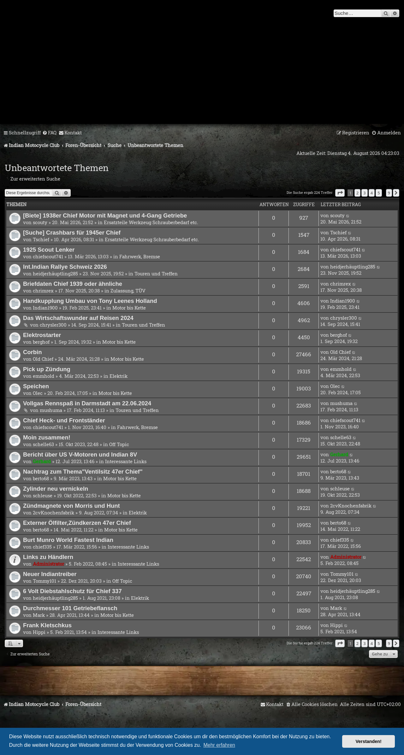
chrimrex (43, 290)
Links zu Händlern (48, 557)
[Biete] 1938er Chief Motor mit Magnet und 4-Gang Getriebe (105, 215)
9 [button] (389, 193)
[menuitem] (49, 132)
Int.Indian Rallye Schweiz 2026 (65, 266)
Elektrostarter (42, 335)
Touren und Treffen (156, 273)
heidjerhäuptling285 (55, 273)
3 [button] (364, 193)
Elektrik (119, 376)
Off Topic (119, 444)
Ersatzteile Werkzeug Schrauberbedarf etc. (151, 222)
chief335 (42, 546)
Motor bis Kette (129, 307)
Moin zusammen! (46, 437)
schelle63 (43, 444)
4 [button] (372, 193)
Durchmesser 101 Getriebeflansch (70, 608)
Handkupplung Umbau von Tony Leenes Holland (90, 301)
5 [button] (378, 193)
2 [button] (357, 193)
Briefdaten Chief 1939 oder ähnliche (72, 283)
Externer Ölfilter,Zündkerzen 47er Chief (77, 522)
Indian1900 (45, 307)
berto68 (41, 478)
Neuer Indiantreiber (49, 574)
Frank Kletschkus (47, 625)
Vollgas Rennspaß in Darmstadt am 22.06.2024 (87, 403)
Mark (39, 615)
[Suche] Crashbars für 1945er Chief (72, 232)
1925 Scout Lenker (48, 249)
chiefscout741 (48, 256)
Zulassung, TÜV (128, 290)
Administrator (48, 564)
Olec (38, 393)
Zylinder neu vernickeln (55, 488)
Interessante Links (125, 461)
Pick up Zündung (46, 369)
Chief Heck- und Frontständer (64, 420)
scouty (40, 222)
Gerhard (42, 461)
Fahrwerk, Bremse (139, 256)
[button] (340, 193)
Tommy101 (44, 581)
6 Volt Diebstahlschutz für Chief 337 (72, 591)
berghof (41, 342)
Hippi (39, 632)
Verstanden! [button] (369, 741)
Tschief (41, 239)
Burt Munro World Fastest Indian (68, 540)
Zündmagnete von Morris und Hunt (71, 505)
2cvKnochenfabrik (53, 512)
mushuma (51, 410)
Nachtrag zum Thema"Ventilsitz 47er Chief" (83, 471)
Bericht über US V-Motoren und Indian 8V (80, 454)
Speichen (36, 386)
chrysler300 (53, 325)
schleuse (42, 495)
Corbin (32, 352)
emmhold (43, 376)
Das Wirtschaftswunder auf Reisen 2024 (78, 318)
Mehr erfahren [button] (219, 745)
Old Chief (43, 359)
